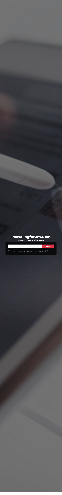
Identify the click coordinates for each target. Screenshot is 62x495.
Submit (48, 246)
